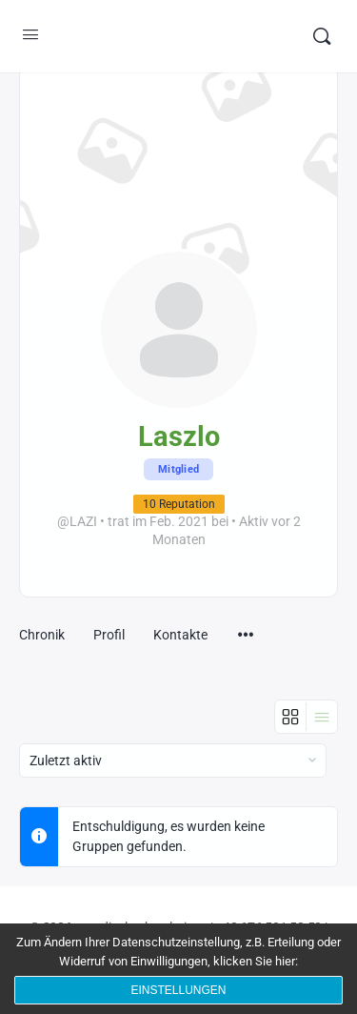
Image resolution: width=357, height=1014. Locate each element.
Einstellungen (178, 990)
